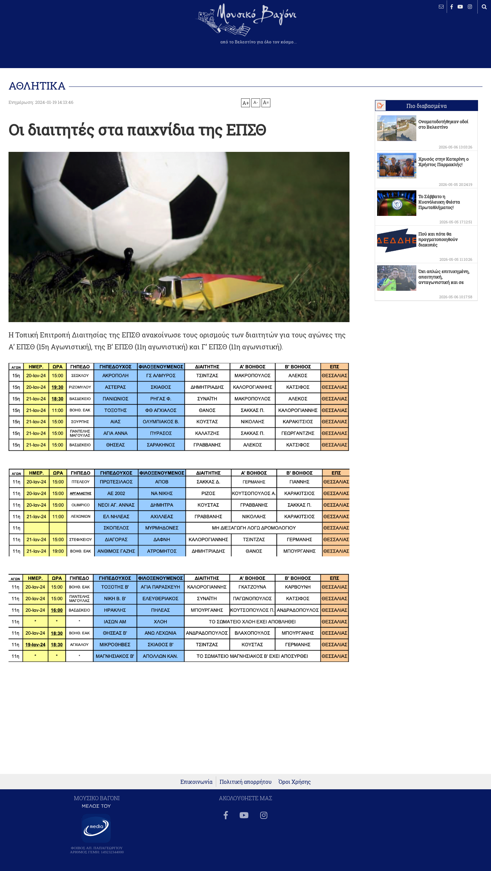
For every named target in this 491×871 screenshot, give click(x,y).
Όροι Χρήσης (295, 781)
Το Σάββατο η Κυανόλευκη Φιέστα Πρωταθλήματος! (439, 202)
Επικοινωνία (196, 781)
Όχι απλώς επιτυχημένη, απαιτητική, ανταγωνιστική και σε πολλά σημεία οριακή (444, 279)
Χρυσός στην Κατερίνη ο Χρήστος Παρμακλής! (443, 161)
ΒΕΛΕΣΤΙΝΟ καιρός (41, 28)
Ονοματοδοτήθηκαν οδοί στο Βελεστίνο (443, 124)
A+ (245, 102)
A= (266, 102)
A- (255, 102)
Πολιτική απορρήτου (246, 781)
